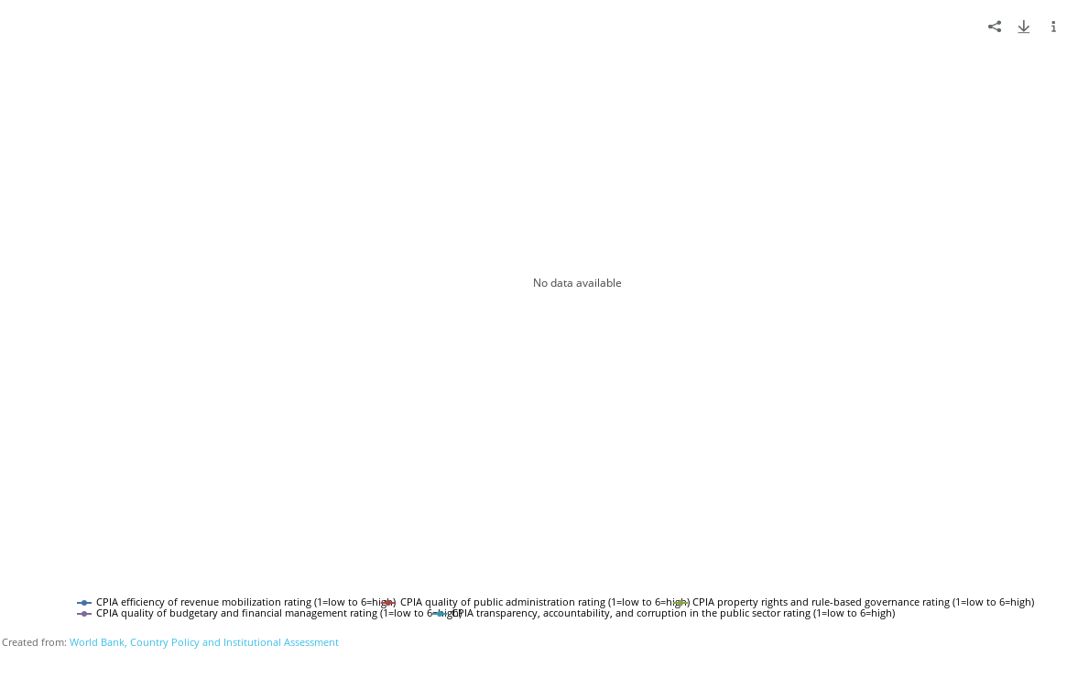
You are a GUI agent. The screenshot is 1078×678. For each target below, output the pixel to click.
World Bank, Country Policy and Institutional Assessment (204, 642)
